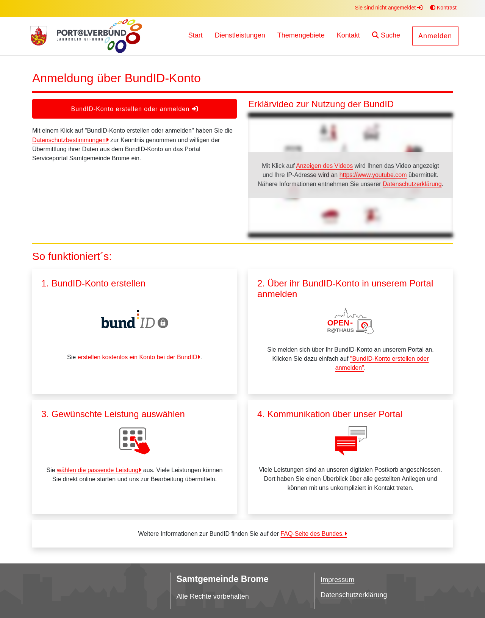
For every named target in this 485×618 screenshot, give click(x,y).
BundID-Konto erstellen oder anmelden (134, 109)
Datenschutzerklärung (412, 184)
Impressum (337, 580)
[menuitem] (195, 36)
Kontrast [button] (443, 8)
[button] (386, 36)
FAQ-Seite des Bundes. (312, 533)
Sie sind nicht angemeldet (388, 8)
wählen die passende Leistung (97, 470)
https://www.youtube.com (373, 175)
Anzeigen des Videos (324, 166)
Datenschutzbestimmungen (69, 140)
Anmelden (435, 36)
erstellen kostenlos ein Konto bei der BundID (137, 357)
